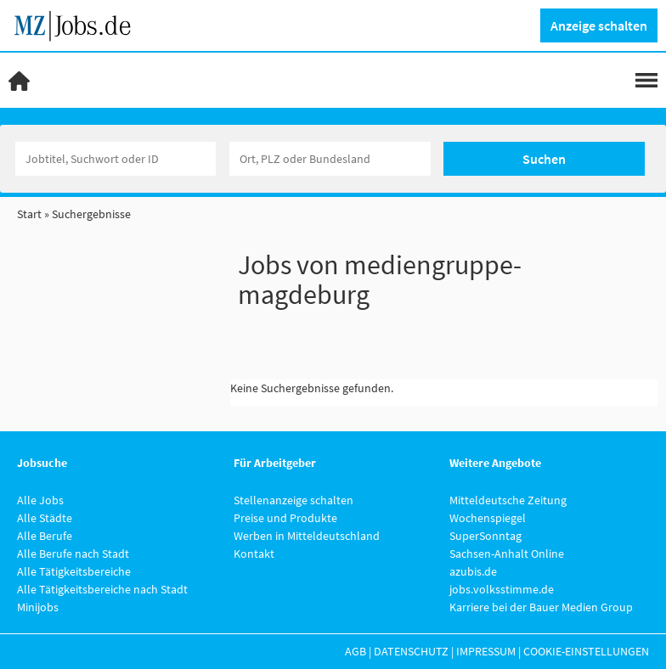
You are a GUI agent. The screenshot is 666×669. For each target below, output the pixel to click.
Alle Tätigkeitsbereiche (74, 571)
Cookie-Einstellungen (586, 651)
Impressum (486, 651)
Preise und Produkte (285, 518)
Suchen (544, 158)
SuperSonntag (485, 535)
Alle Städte (44, 518)
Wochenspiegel (487, 518)
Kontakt (254, 553)
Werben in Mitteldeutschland (307, 535)
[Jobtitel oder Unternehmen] (116, 159)
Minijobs (38, 607)
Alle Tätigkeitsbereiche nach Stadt (102, 589)
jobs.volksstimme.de (501, 589)
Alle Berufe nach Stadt (73, 553)
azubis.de (473, 571)
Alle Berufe (44, 535)
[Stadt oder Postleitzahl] (330, 159)
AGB (355, 651)
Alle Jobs (40, 500)
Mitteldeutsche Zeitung (508, 500)
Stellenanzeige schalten (293, 500)
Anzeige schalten (598, 25)
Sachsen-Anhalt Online (506, 553)
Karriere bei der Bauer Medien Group (541, 607)
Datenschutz (411, 651)
